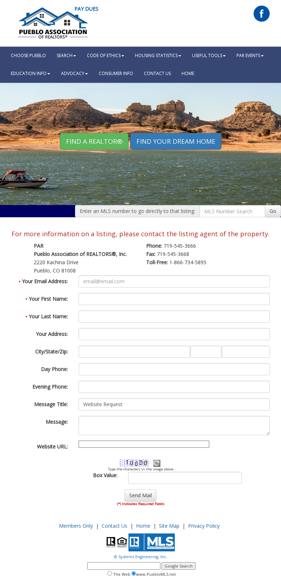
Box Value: (105, 475)
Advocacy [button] (74, 73)
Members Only (76, 525)
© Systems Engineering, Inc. (140, 556)
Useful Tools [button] (209, 55)
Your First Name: (46, 298)
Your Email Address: (43, 281)
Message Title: (51, 404)
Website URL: (52, 446)
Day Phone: (54, 369)
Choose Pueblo (28, 55)
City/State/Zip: (51, 351)
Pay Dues (86, 8)
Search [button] (66, 55)
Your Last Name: (46, 316)
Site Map (169, 525)
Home (143, 525)
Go (273, 211)
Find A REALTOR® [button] (94, 141)
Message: (57, 421)
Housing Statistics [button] (158, 55)
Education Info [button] (30, 73)
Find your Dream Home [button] (175, 141)
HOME (188, 73)
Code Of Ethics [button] (105, 55)
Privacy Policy (204, 525)
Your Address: (52, 334)
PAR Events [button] (250, 55)
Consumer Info (116, 73)
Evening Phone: (50, 386)
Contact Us (157, 73)
